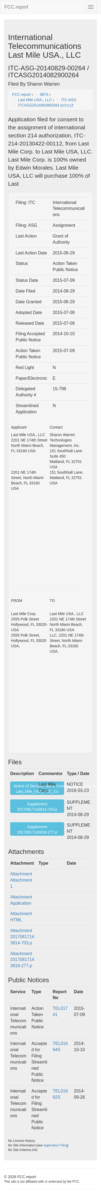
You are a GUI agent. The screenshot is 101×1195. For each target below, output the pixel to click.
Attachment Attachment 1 (21, 880)
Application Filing (55, 1145)
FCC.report (16, 7)
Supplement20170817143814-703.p (37, 807)
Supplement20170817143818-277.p (37, 829)
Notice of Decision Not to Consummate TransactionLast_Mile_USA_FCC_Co (39, 789)
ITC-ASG (68, 100)
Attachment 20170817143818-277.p (22, 959)
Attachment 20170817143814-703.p (22, 936)
